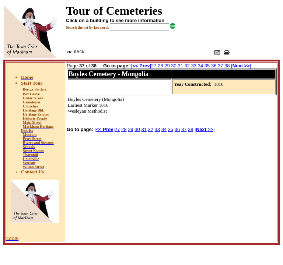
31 (180, 65)
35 (207, 65)
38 (227, 65)
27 (153, 65)
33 (193, 65)
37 (220, 65)
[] (141, 65)
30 (173, 65)
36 (213, 65)
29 (167, 65)
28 (160, 65)
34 (200, 65)
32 (187, 65)
